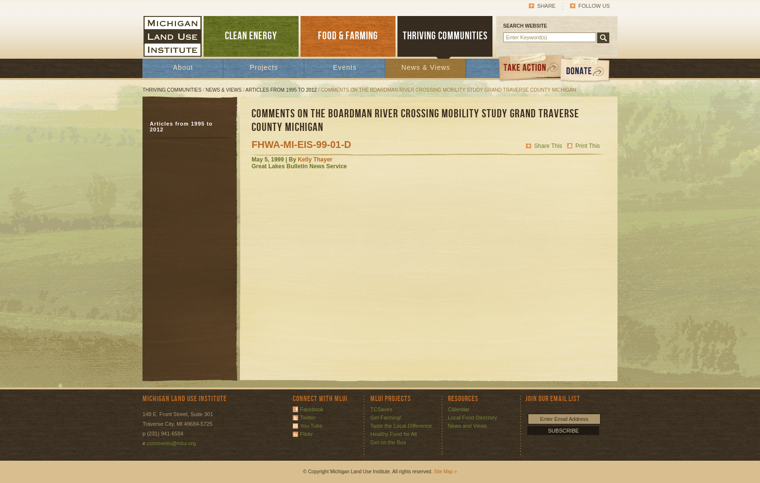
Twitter (308, 417)
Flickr (306, 434)
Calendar (459, 409)
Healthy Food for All (393, 434)
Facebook (311, 409)
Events (345, 67)
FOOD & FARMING (348, 36)
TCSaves (381, 409)
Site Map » (445, 471)
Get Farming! (385, 417)
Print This (587, 146)
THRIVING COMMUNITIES (445, 36)
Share (546, 6)
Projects (264, 67)
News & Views (425, 67)
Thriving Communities (172, 90)
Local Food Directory (472, 417)
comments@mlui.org (171, 443)
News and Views (467, 426)
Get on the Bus (388, 442)
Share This (548, 146)
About (183, 67)
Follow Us (594, 6)
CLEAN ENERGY (251, 36)
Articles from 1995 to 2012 (281, 90)
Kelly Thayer (315, 159)
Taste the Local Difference (401, 426)
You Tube (311, 426)
